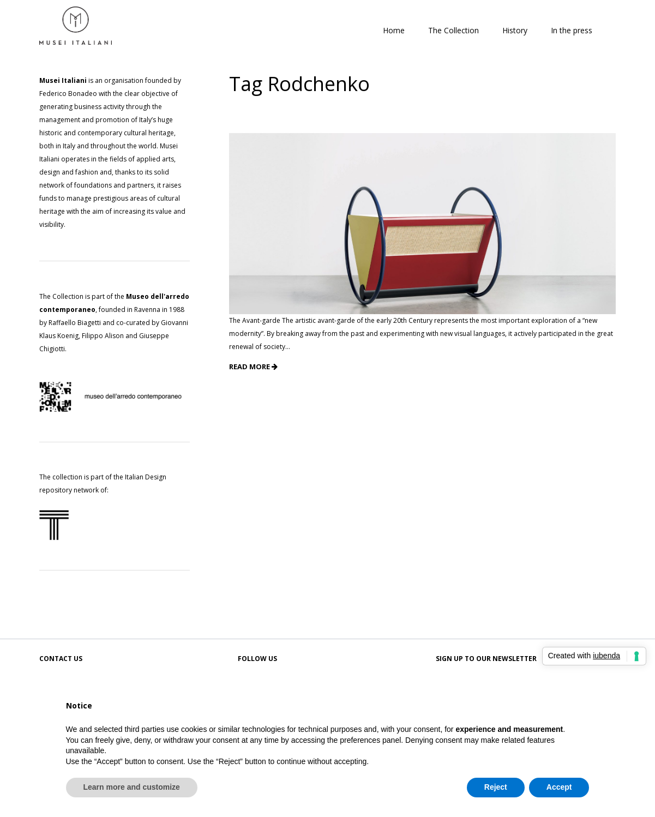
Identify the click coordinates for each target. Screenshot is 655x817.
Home (394, 30)
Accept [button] (559, 787)
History (514, 30)
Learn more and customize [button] (131, 787)
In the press (571, 30)
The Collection (453, 30)
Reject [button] (495, 787)
